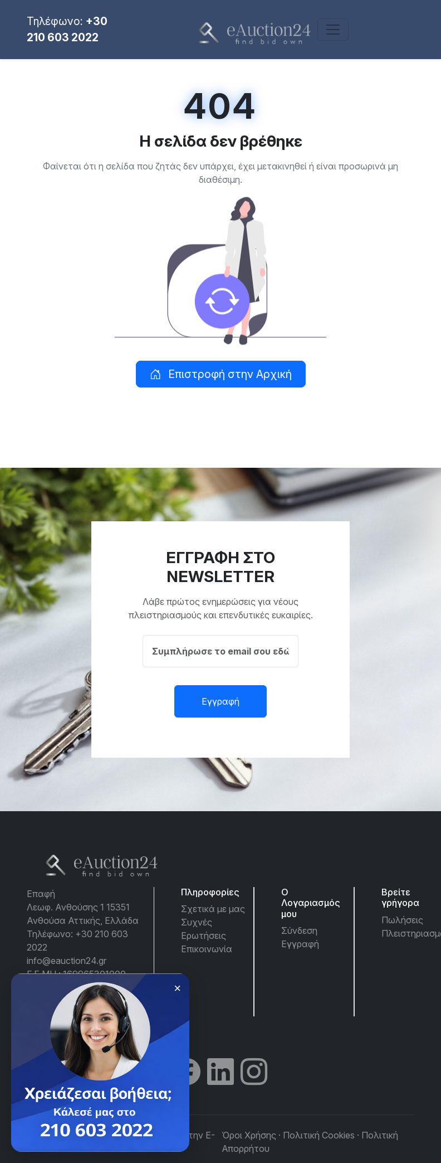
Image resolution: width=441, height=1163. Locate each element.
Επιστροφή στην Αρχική (221, 374)
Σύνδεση (299, 930)
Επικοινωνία (206, 948)
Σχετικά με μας (213, 908)
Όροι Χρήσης (249, 1135)
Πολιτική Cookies (319, 1135)
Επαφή (41, 893)
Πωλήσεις (402, 919)
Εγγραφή (220, 701)
